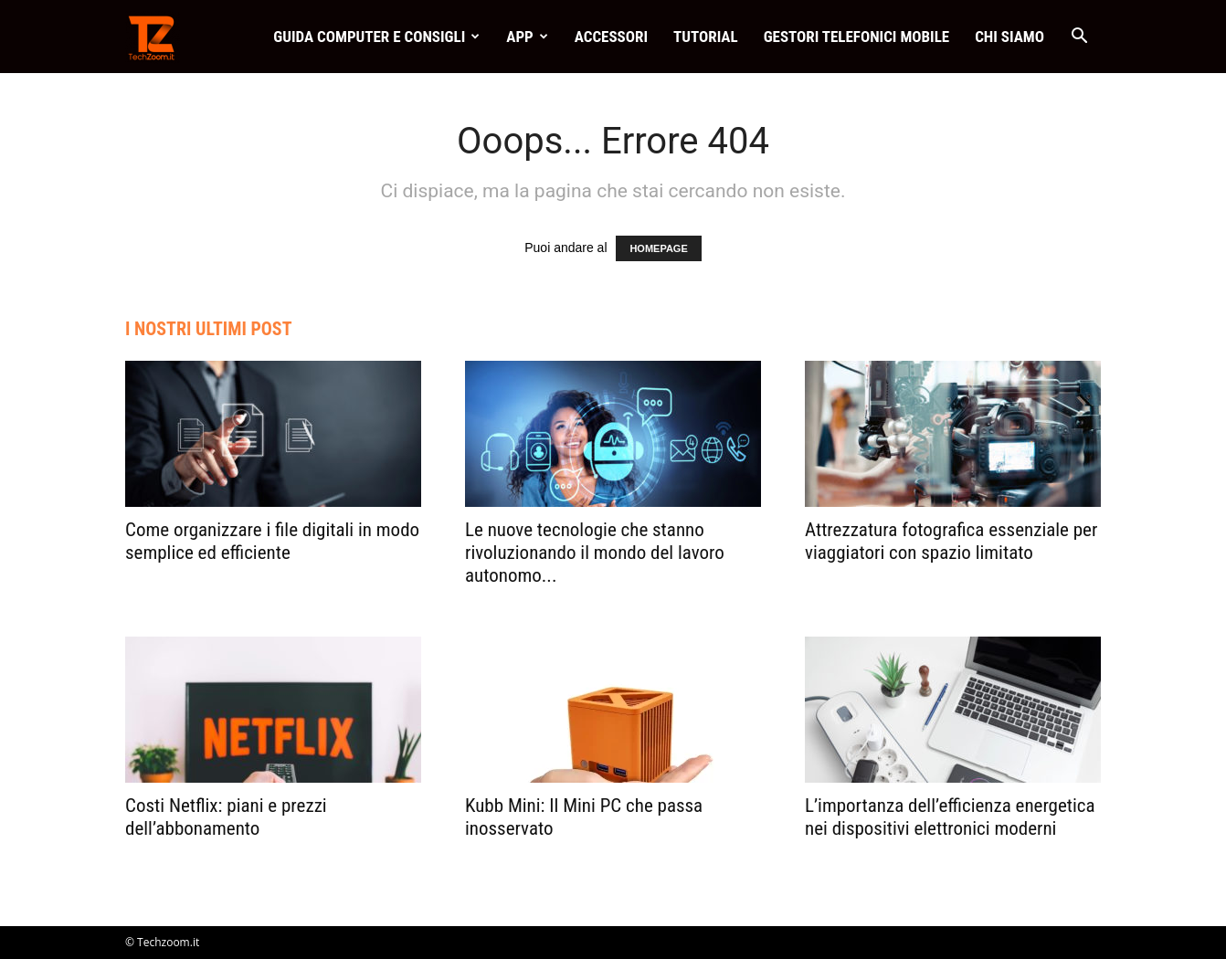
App (526, 36)
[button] (1079, 38)
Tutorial (705, 36)
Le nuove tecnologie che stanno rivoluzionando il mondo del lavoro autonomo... (594, 552)
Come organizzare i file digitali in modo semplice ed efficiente (272, 541)
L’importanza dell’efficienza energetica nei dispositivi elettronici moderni (950, 817)
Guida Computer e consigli (376, 36)
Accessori (611, 36)
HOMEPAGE (658, 248)
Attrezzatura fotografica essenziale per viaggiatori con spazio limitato (951, 541)
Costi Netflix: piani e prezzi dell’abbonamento (226, 817)
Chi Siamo (1009, 36)
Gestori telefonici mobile (856, 36)
